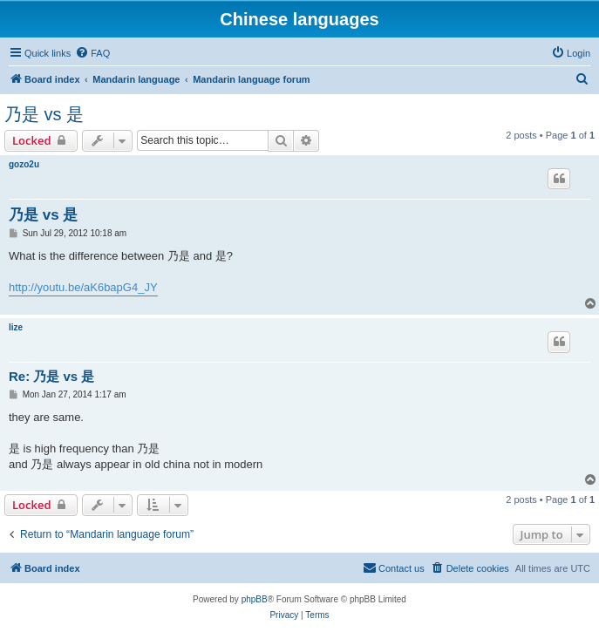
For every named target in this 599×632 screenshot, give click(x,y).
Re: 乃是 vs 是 (51, 376)
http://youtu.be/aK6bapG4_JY (83, 287)
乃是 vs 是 (44, 114)
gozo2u (24, 164)
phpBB (255, 599)
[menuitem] (92, 53)
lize (16, 327)
